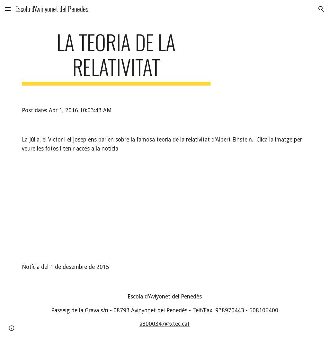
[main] (116, 57)
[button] (7, 9)
